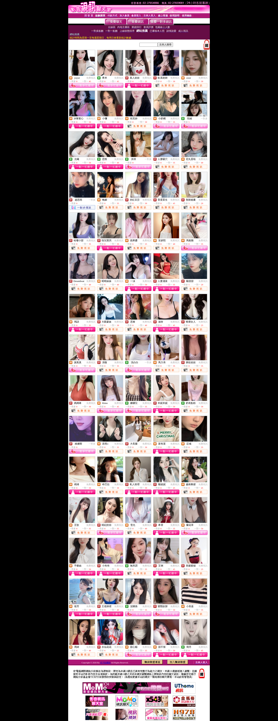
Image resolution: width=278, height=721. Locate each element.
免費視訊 (90, 78)
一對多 (204, 118)
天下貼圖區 (105, 662)
